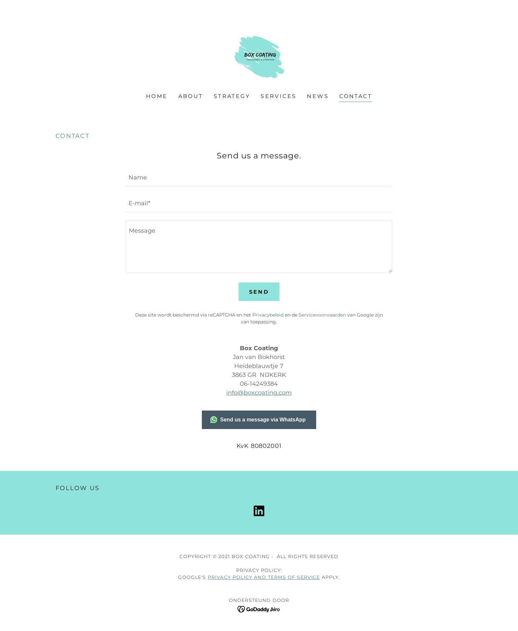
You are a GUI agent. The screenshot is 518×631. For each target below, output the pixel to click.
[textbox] (259, 177)
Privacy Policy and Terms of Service (264, 577)
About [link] (190, 96)
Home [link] (157, 96)
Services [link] (278, 96)
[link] (259, 51)
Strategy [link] (232, 96)
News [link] (318, 96)
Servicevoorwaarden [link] (322, 315)
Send (259, 292)
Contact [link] (355, 96)
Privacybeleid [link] (267, 315)
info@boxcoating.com (259, 392)
